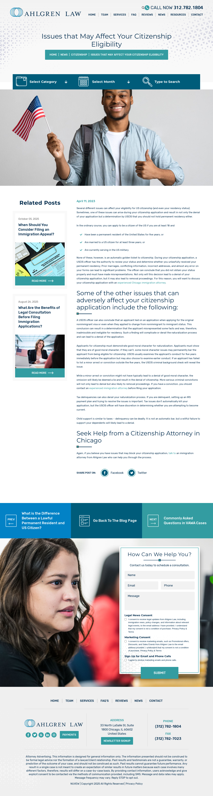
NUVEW (74, 783)
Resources (178, 14)
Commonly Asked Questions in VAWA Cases (177, 520)
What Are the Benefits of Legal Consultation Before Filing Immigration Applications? (39, 317)
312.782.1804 (188, 6)
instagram (54, 735)
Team (104, 14)
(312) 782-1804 (168, 726)
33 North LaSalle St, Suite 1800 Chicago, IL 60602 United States (117, 729)
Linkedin (47, 735)
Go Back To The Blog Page (115, 520)
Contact (197, 14)
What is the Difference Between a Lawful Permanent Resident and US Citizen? (35, 520)
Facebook (117, 473)
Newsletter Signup (117, 740)
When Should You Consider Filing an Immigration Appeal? (36, 229)
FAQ (133, 14)
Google (41, 735)
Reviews (147, 14)
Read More (39, 280)
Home (92, 14)
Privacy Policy (134, 783)
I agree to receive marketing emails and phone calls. (152, 660)
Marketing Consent (137, 637)
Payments (69, 734)
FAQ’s (105, 701)
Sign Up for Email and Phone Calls (148, 656)
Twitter (142, 473)
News (161, 14)
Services (119, 14)
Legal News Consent (138, 615)
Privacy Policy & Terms (151, 650)
